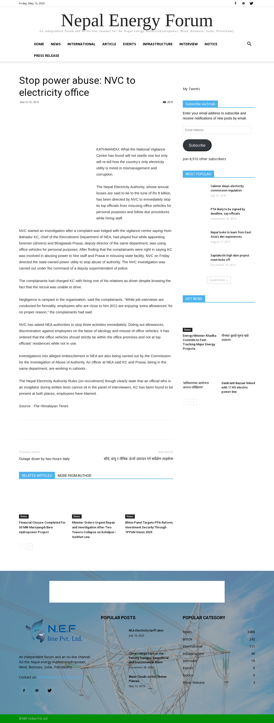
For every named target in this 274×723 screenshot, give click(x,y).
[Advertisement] (96, 134)
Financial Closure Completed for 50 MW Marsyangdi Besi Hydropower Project (42, 527)
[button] (249, 44)
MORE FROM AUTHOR (74, 476)
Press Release (46, 55)
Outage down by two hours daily (44, 459)
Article (109, 44)
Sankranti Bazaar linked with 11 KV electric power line (238, 387)
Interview (188, 44)
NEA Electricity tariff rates (146, 630)
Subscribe (197, 145)
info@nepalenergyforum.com (60, 677)
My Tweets (191, 88)
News (56, 44)
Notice (211, 44)
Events (129, 44)
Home (39, 44)
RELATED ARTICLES (37, 476)
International (81, 44)
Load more (219, 280)
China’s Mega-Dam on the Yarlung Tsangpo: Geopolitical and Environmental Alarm (149, 658)
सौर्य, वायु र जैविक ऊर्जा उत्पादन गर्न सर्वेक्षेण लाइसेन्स (138, 459)
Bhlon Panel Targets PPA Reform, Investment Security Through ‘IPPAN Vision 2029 (149, 527)
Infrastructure (158, 44)
